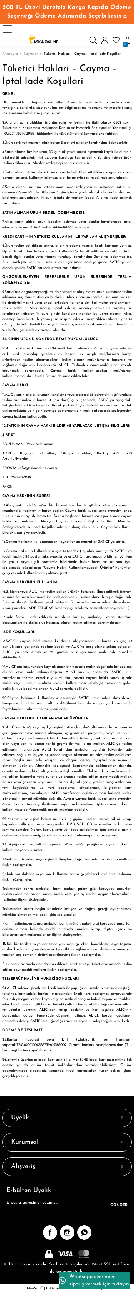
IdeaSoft (35, 1288)
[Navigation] (7, 29)
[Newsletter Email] (67, 1205)
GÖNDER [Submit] (119, 1205)
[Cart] (127, 40)
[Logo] (43, 40)
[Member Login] (104, 40)
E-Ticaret (53, 1288)
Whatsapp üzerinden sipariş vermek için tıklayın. (94, 1280)
